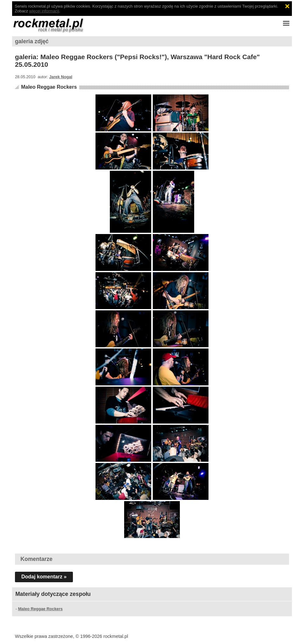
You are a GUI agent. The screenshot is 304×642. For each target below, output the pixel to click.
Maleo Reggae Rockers (49, 87)
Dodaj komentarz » (44, 576)
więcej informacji (44, 11)
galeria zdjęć (32, 41)
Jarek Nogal (60, 76)
